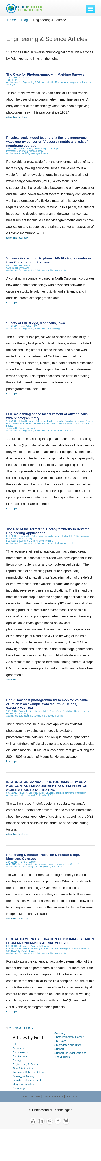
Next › (18, 1028)
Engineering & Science (26, 1064)
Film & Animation (23, 1068)
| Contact (70, 1096)
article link (11, 117)
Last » (28, 1028)
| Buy (37, 1096)
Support (59, 1048)
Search (28, 1096)
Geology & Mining (23, 1076)
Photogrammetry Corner (69, 1036)
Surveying (19, 1088)
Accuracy (18, 1048)
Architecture (20, 1056)
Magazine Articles (23, 1084)
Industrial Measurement (27, 1080)
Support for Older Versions (70, 1052)
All (14, 1044)
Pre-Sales (60, 1040)
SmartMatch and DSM (67, 1044)
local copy (23, 117)
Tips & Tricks (62, 1056)
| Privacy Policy (52, 1096)
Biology (17, 1060)
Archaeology (20, 1052)
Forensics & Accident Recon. (30, 1072)
